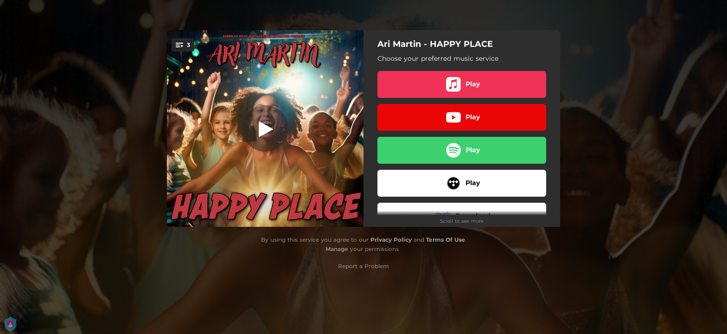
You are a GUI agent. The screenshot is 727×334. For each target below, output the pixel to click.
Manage (336, 248)
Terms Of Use (445, 239)
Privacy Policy (391, 239)
